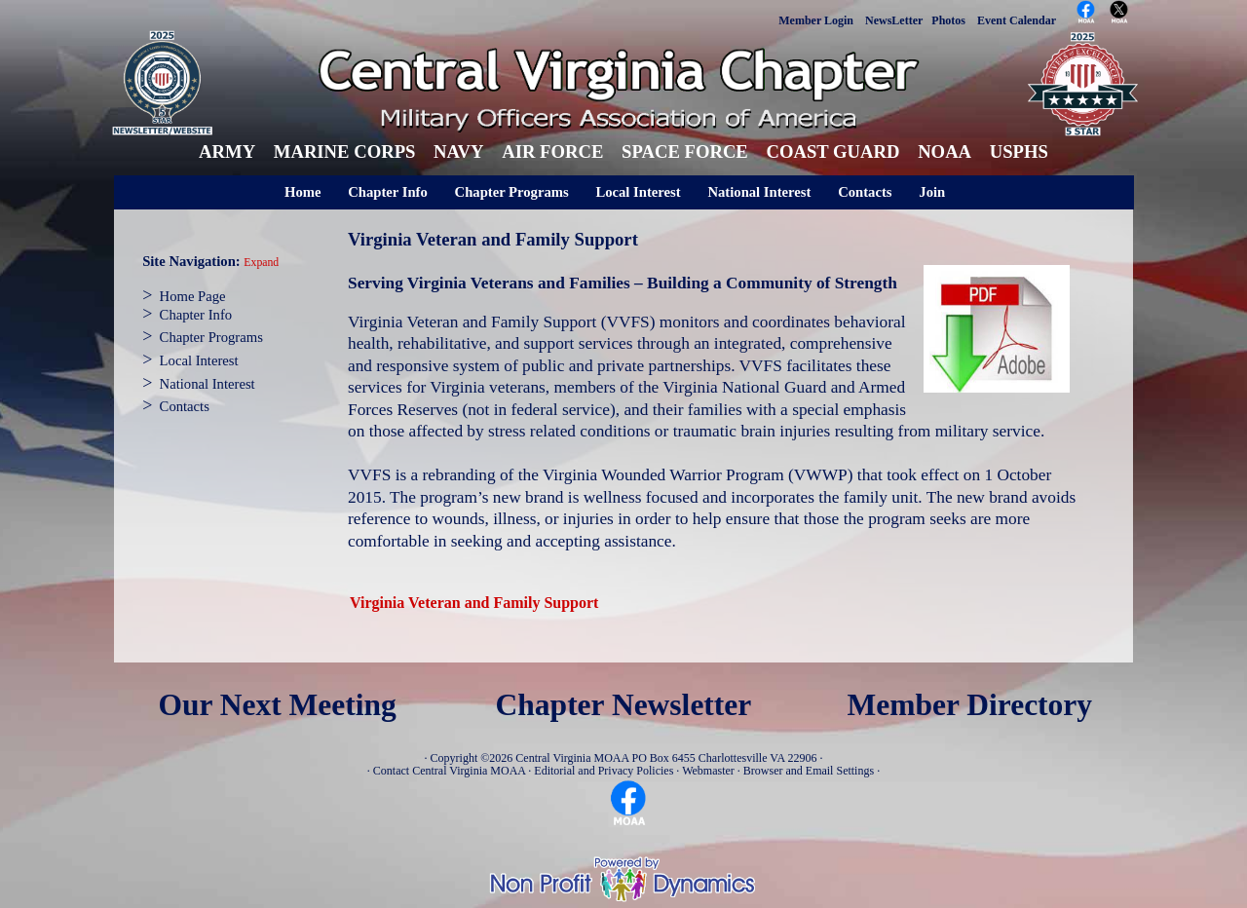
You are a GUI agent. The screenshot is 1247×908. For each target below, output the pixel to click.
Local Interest (637, 192)
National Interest (759, 192)
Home (302, 192)
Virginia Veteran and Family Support (474, 602)
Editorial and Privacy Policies (603, 770)
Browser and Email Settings (808, 770)
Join (932, 192)
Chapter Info (388, 192)
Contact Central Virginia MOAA (449, 770)
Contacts (864, 192)
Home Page (193, 296)
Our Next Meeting (277, 705)
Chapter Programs (512, 192)
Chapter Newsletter (624, 705)
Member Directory (970, 705)
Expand (261, 262)
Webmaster (708, 770)
